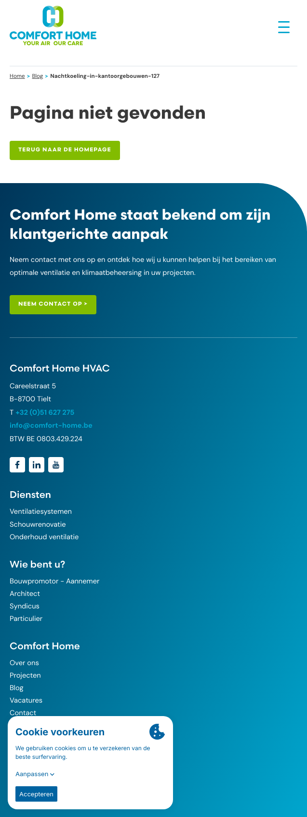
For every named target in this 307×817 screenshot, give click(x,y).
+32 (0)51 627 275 (44, 412)
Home (17, 76)
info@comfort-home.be (51, 425)
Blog (37, 76)
